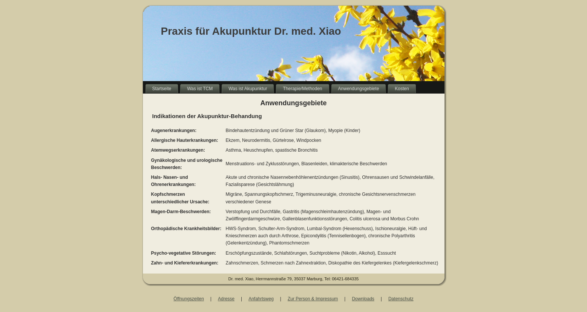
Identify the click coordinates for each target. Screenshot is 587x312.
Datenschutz (401, 298)
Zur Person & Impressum (313, 298)
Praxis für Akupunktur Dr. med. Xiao (251, 31)
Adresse (226, 298)
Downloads (363, 298)
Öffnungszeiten (188, 298)
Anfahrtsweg (261, 298)
